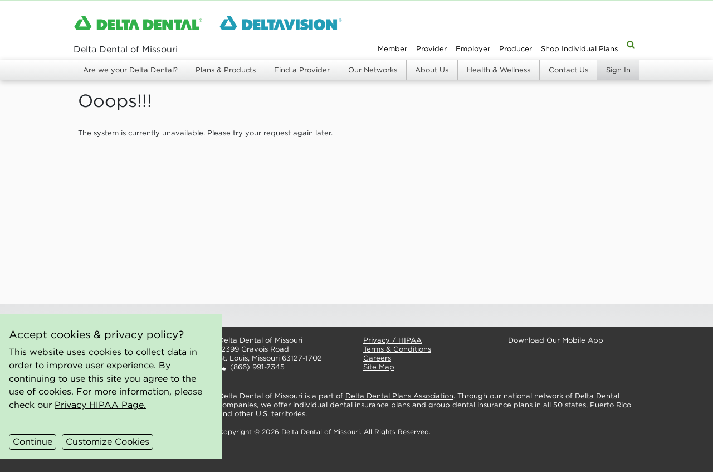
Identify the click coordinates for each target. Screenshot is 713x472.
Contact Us (568, 70)
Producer (515, 48)
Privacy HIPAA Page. (100, 404)
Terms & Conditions (397, 349)
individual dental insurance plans (351, 405)
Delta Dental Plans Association (399, 396)
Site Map (378, 367)
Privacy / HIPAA (392, 340)
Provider (431, 48)
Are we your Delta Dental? (130, 70)
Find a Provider (302, 70)
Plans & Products (226, 70)
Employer (473, 48)
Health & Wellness (498, 70)
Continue (32, 441)
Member (392, 48)
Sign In (618, 70)
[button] (282, 315)
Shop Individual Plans (579, 48)
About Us (431, 70)
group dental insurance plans (480, 405)
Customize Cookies (107, 441)
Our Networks (372, 70)
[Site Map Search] (630, 44)
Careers (377, 358)
